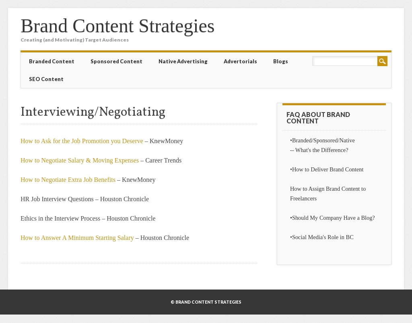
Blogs (280, 61)
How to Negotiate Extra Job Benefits (68, 179)
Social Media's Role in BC (323, 237)
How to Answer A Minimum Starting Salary (77, 237)
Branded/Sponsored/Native (323, 140)
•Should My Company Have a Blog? (332, 218)
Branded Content (51, 61)
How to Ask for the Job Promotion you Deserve (82, 141)
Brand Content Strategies (118, 25)
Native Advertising (183, 61)
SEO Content (46, 79)
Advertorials (240, 61)
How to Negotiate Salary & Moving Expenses (80, 160)
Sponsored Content (116, 61)
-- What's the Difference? (319, 150)
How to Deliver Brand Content (327, 169)
